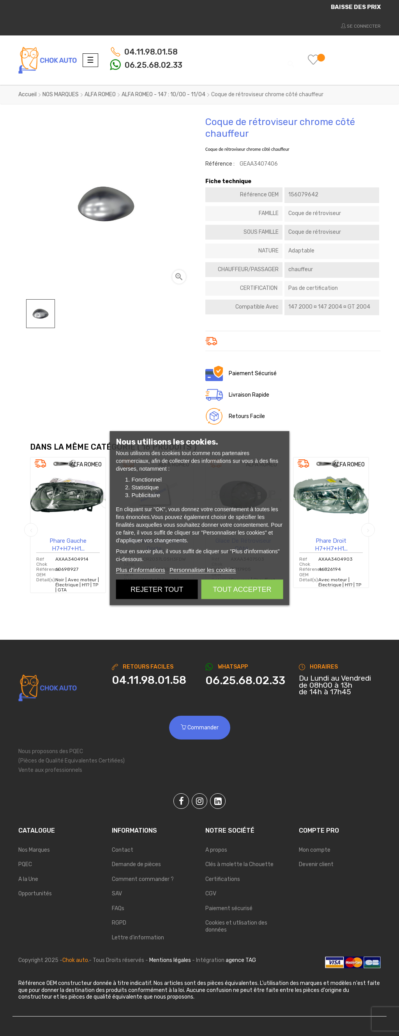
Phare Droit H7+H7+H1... (331, 544)
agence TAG (241, 960)
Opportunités (35, 893)
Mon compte (314, 850)
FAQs (118, 908)
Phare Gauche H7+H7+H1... (68, 544)
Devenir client (316, 864)
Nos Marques (34, 850)
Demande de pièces (136, 864)
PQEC (25, 864)
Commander (200, 727)
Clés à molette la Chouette (239, 864)
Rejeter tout (157, 589)
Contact (122, 850)
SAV (117, 893)
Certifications (222, 879)
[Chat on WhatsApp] (246, 680)
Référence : (220, 164)
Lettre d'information (138, 937)
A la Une (28, 879)
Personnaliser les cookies (202, 569)
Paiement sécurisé (228, 908)
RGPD (119, 923)
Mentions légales (170, 960)
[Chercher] (245, 60)
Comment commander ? (143, 879)
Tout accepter (242, 589)
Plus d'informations (140, 569)
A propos (216, 850)
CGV (210, 893)
